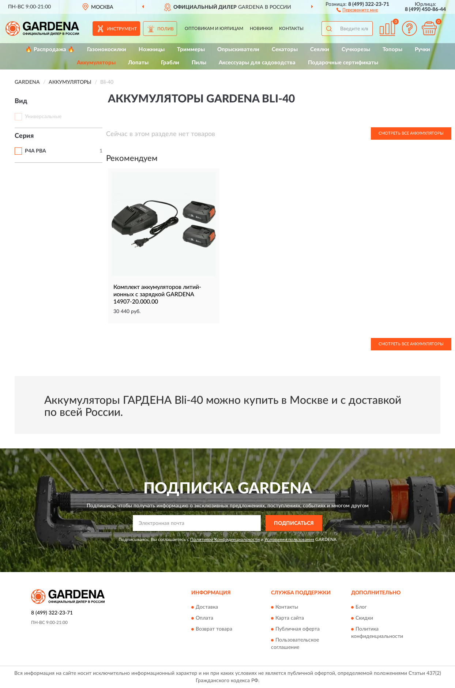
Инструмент (122, 29)
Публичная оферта (297, 629)
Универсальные (43, 116)
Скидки (364, 618)
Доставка (207, 607)
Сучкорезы (356, 49)
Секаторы (285, 49)
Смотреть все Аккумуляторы (411, 133)
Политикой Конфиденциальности (225, 539)
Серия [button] (24, 136)
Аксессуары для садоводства (257, 62)
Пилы (199, 62)
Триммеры (191, 49)
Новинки (261, 28)
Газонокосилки (106, 49)
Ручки (422, 49)
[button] (357, 9)
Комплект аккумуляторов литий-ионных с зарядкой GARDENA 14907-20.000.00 (157, 294)
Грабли (170, 62)
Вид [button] (21, 101)
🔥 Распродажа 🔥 (50, 49)
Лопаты (138, 62)
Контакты (291, 28)
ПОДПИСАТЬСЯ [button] (294, 523)
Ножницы (152, 49)
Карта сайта (289, 618)
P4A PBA (35, 151)
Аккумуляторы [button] (96, 62)
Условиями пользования (289, 539)
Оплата (204, 618)
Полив (165, 29)
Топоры (392, 49)
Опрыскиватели (238, 49)
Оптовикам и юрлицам (214, 28)
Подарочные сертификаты (343, 62)
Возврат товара (214, 629)
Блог (361, 607)
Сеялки (319, 49)
